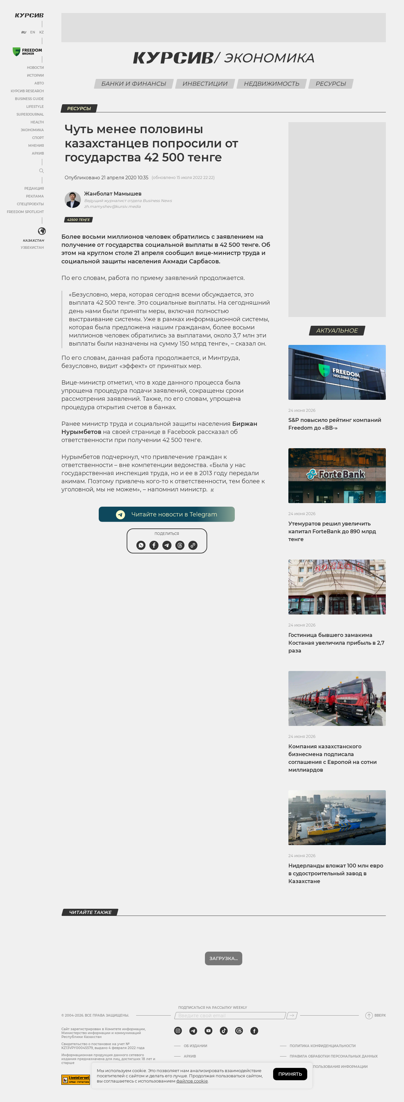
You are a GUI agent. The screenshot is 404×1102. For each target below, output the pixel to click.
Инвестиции (205, 83)
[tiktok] (224, 1031)
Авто (39, 83)
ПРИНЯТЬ (290, 1074)
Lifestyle (35, 107)
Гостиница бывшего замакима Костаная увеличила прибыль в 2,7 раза (336, 643)
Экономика (32, 130)
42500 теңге (78, 220)
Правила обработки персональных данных (334, 1056)
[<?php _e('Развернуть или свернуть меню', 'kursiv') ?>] (42, 231)
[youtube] (208, 1031)
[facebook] (254, 1031)
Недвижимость (271, 83)
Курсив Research (27, 91)
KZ (41, 32)
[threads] (239, 1031)
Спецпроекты (30, 204)
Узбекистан (32, 248)
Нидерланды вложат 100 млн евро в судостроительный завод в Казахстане (335, 873)
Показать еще (223, 958)
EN (32, 32)
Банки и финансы (133, 83)
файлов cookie (192, 1080)
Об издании (195, 1046)
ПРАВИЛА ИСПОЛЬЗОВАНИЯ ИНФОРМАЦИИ (329, 1067)
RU (23, 32)
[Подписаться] (292, 1015)
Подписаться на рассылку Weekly (212, 1008)
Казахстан (33, 240)
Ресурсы (331, 83)
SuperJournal (30, 114)
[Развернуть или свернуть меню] (41, 171)
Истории (35, 75)
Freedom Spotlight (25, 212)
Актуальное (337, 330)
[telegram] (193, 1031)
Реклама (35, 196)
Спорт (38, 138)
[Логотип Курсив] (29, 15)
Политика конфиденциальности (323, 1046)
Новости (35, 68)
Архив (38, 153)
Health (37, 122)
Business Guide (29, 99)
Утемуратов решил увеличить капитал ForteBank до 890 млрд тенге (332, 531)
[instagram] (178, 1031)
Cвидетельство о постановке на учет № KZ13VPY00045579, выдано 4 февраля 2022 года (103, 1046)
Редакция (34, 188)
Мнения (36, 146)
